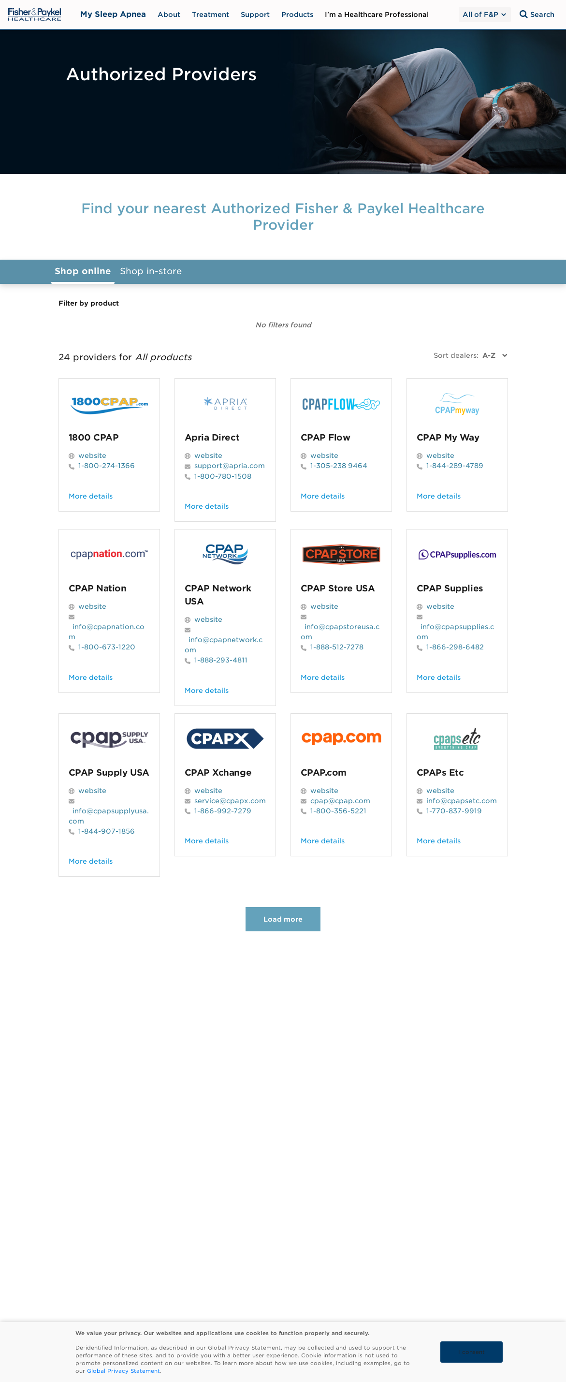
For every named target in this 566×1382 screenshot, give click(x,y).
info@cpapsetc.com (461, 801)
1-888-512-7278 (336, 647)
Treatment (210, 14)
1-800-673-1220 (106, 647)
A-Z (488, 355)
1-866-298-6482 (455, 647)
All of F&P (485, 14)
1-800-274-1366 (106, 466)
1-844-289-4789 (454, 466)
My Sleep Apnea (113, 14)
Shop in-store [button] (151, 271)
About (169, 14)
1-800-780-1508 (222, 476)
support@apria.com (229, 466)
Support (255, 14)
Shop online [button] (83, 271)
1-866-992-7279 (222, 811)
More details (91, 496)
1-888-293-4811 (220, 660)
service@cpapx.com (230, 801)
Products (297, 14)
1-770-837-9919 (454, 811)
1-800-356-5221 (338, 811)
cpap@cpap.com (340, 801)
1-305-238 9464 (338, 466)
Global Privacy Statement (123, 1370)
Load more (283, 919)
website (92, 455)
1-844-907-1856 (106, 831)
